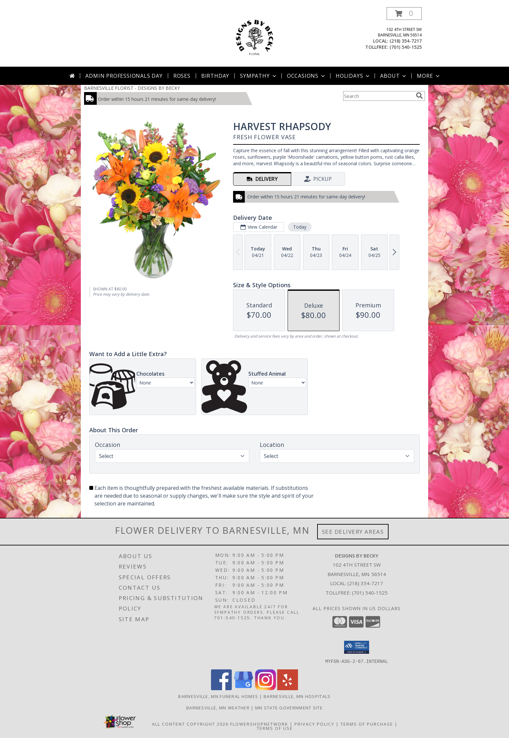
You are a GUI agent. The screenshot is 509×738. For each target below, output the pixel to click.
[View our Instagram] (265, 688)
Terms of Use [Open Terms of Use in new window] (275, 728)
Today (299, 227)
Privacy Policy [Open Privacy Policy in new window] (314, 724)
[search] (419, 95)
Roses (182, 75)
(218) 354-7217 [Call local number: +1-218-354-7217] (406, 41)
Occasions (306, 75)
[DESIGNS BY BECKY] (254, 37)
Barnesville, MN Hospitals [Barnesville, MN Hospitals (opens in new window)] (297, 696)
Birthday (215, 75)
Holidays (353, 75)
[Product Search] (378, 96)
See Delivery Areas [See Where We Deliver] (353, 531)
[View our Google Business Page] (243, 688)
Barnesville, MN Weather (218, 707)
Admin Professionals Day (123, 75)
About (393, 75)
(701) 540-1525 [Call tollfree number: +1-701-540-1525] (406, 47)
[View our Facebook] (221, 688)
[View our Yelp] (287, 688)
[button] (404, 13)
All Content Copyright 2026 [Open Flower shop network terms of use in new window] (190, 724)
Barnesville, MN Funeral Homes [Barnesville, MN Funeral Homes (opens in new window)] (218, 696)
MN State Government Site (289, 707)
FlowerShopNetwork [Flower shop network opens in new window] (259, 724)
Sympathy (258, 75)
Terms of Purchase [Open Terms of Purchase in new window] (367, 724)
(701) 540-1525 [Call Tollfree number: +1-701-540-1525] (370, 592)
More (429, 75)
